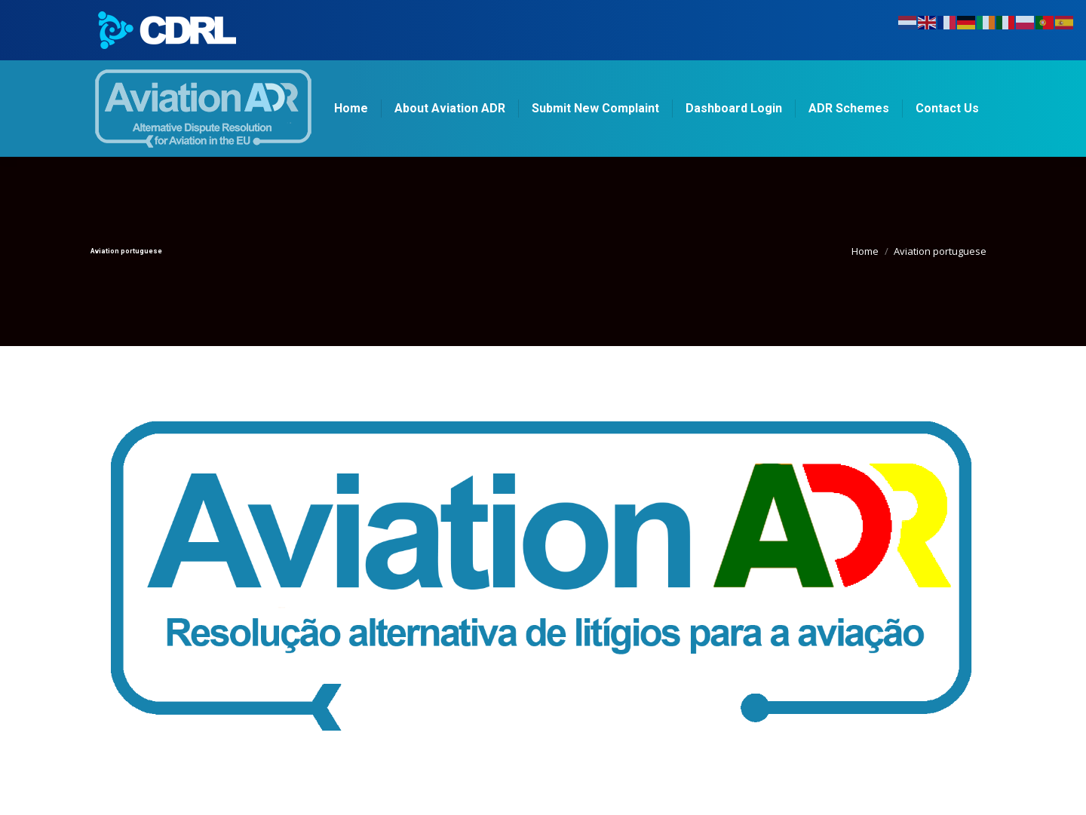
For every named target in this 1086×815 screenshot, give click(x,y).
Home (865, 251)
